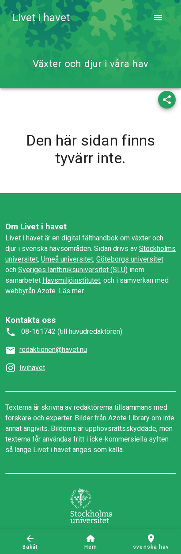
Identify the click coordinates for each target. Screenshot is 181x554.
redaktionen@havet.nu (53, 349)
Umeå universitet (67, 259)
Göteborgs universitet (129, 259)
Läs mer (71, 291)
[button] (167, 100)
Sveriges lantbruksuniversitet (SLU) (73, 270)
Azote (46, 291)
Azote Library (129, 418)
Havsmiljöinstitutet (71, 280)
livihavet (32, 367)
